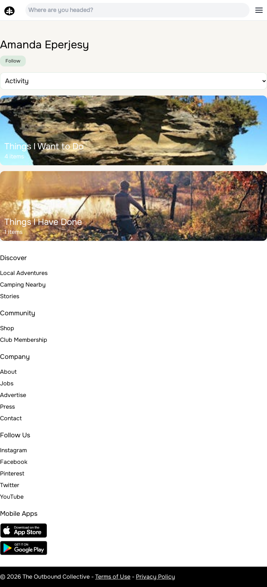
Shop (7, 328)
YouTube (12, 497)
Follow (12, 61)
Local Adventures (24, 273)
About (8, 372)
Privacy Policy (155, 576)
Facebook (13, 462)
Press (7, 406)
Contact (11, 418)
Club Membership (23, 340)
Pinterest (12, 473)
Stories (9, 296)
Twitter (9, 485)
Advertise (13, 395)
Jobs (6, 383)
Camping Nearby (23, 284)
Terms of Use (112, 576)
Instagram (13, 450)
